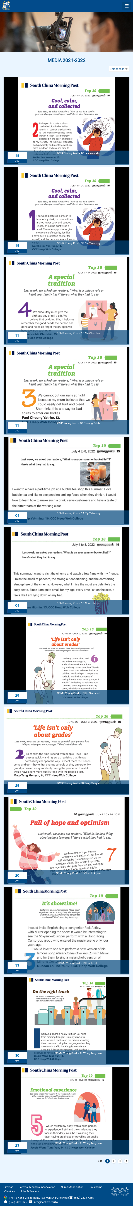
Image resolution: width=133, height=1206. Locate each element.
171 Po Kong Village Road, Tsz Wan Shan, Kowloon (39, 1197)
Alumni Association (72, 1187)
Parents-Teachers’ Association (37, 1187)
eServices (9, 1191)
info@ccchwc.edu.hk (46, 1202)
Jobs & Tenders (29, 1191)
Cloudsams (95, 1187)
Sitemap (8, 1187)
